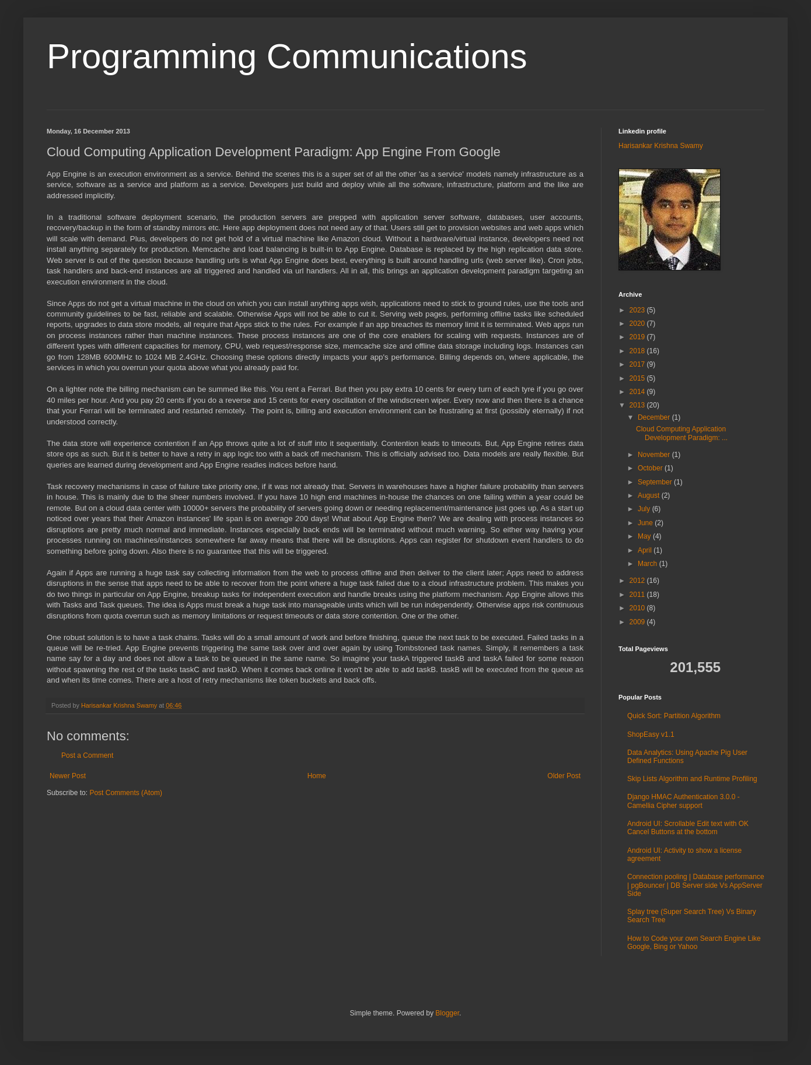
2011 (638, 595)
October (651, 468)
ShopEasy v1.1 (650, 734)
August (650, 495)
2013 (638, 405)
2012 (638, 581)
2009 (638, 622)
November (655, 455)
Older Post (564, 776)
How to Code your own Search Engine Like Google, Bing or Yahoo (694, 942)
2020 (638, 323)
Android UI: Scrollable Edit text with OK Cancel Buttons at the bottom (688, 828)
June (646, 523)
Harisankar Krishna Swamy (120, 705)
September (656, 482)
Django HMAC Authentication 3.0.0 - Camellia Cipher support (683, 801)
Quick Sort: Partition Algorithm (674, 716)
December (655, 417)
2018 (638, 351)
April (645, 550)
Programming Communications (287, 56)
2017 (638, 364)
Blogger (447, 1013)
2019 (638, 337)
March (648, 564)
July (645, 509)
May (645, 536)
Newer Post (68, 776)
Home (316, 776)
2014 (638, 392)
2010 (638, 608)
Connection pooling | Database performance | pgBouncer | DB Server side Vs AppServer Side (695, 885)
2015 (638, 378)
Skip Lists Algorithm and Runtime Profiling (692, 779)
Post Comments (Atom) (125, 793)
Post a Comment (87, 755)
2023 (638, 310)
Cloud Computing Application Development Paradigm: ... (682, 433)
